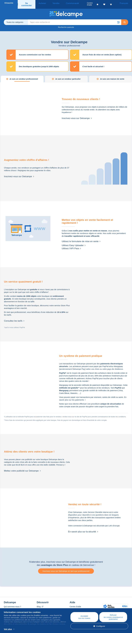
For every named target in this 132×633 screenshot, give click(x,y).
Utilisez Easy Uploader (73, 242)
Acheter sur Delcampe (79, 607)
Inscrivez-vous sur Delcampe (77, 115)
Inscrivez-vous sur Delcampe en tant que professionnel (66, 568)
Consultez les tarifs (14, 318)
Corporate (9, 607)
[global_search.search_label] (74, 19)
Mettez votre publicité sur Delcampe (22, 468)
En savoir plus (55, 629)
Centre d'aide (75, 603)
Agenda (40, 607)
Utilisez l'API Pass (71, 245)
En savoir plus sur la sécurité (83, 528)
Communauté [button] (67, 3)
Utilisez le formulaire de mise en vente (81, 238)
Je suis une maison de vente (112, 76)
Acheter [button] (42, 3)
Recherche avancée (66, 24)
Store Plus (65, 302)
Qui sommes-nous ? (12, 603)
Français (125, 3)
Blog (40, 603)
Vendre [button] (53, 3)
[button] (118, 19)
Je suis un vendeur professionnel (23, 76)
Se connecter (27, 3)
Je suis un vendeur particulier (68, 76)
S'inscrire (8, 3)
